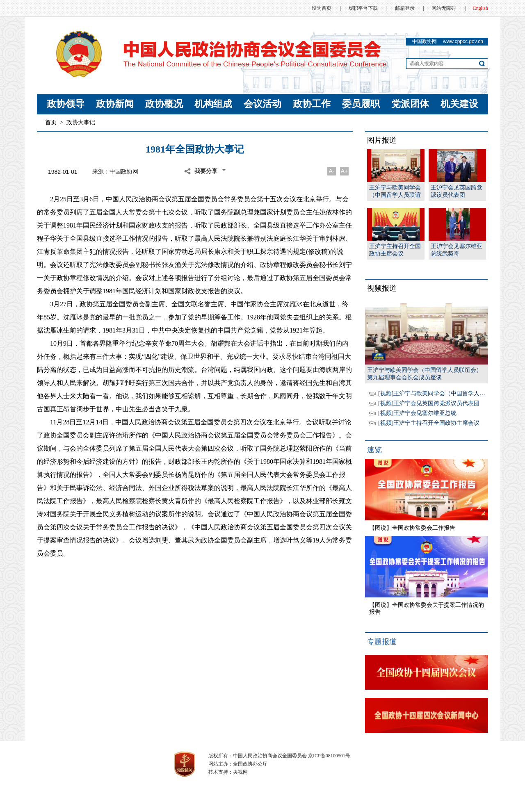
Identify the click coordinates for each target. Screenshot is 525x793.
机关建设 (459, 104)
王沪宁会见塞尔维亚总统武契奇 (456, 250)
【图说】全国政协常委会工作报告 (412, 528)
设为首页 (321, 8)
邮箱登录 (405, 8)
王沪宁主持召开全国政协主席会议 (395, 250)
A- (332, 171)
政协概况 (164, 104)
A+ (344, 171)
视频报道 (382, 288)
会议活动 (262, 104)
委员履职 (361, 104)
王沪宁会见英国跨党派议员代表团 (456, 191)
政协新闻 (115, 104)
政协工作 (312, 104)
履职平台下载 (363, 8)
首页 (51, 122)
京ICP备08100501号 (329, 756)
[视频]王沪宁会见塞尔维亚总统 (417, 413)
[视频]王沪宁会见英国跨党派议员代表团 (428, 403)
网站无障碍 (443, 8)
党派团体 (410, 104)
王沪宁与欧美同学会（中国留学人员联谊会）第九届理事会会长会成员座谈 (395, 192)
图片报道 (382, 140)
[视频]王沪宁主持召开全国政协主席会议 (428, 423)
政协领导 (65, 104)
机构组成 (213, 104)
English (480, 8)
